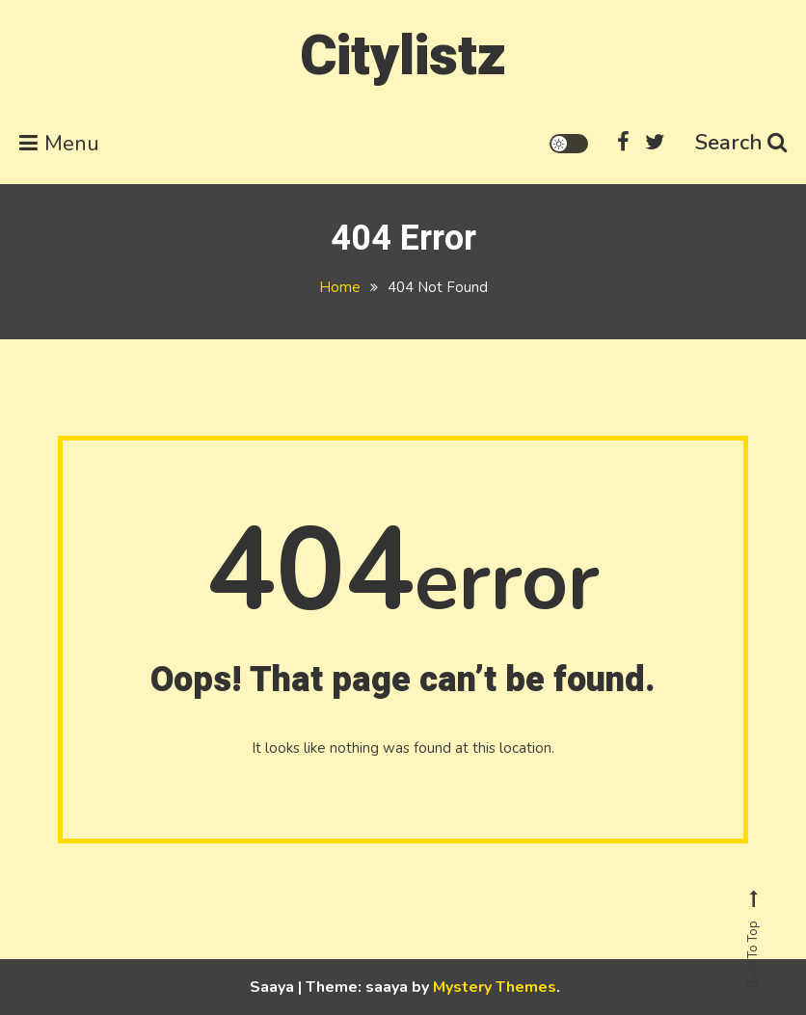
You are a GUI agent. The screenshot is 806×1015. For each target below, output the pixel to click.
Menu (59, 143)
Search (741, 142)
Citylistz (403, 56)
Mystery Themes (494, 987)
